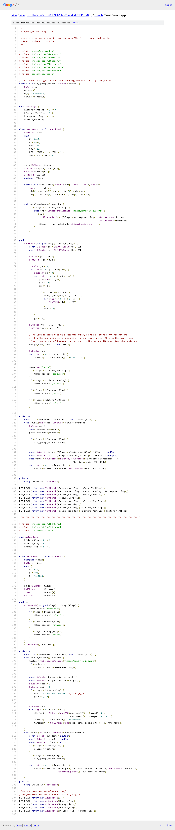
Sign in (168, 4)
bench (99, 15)
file (75, 22)
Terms (36, 825)
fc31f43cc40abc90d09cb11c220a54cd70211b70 (58, 15)
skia (14, 15)
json (169, 825)
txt (162, 825)
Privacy (27, 825)
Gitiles (19, 825)
